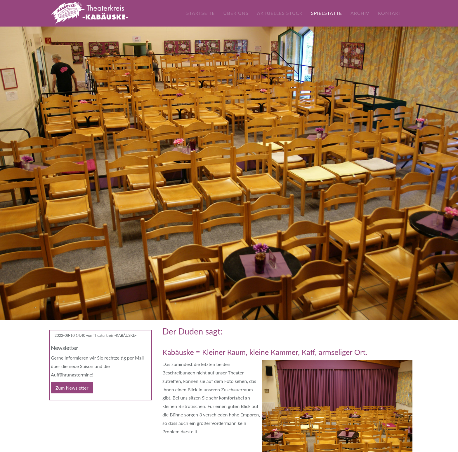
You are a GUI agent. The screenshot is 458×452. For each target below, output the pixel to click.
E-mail (65, 409)
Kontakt (390, 13)
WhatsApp (77, 409)
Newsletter (64, 347)
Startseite (200, 13)
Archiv (360, 13)
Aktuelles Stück (280, 13)
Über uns (235, 13)
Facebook (53, 409)
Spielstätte (326, 13)
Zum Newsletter (72, 387)
